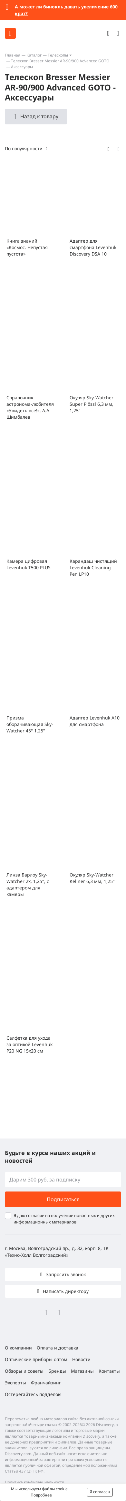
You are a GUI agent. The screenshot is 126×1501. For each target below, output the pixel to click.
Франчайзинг (46, 1383)
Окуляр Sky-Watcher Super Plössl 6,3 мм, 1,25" (91, 404)
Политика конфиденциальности (34, 1482)
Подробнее (41, 1495)
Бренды (57, 1371)
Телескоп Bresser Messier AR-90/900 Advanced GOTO (60, 61)
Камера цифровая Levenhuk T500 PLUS (28, 564)
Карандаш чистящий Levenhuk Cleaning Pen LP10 (93, 567)
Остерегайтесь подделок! (33, 1394)
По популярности (24, 148)
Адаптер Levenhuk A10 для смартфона (95, 721)
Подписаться (63, 1199)
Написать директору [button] (65, 1291)
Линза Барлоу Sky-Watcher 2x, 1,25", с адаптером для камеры (27, 884)
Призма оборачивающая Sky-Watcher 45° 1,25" (29, 724)
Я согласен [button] (100, 1492)
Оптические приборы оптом (36, 1359)
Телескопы (58, 55)
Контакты (109, 1371)
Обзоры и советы (24, 1371)
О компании (18, 1348)
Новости (81, 1359)
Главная (12, 55)
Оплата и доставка (57, 1348)
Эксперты (15, 1383)
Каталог (34, 55)
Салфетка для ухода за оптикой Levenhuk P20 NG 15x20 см (29, 1044)
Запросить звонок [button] (65, 1274)
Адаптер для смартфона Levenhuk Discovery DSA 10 (93, 247)
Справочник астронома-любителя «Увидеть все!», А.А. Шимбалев (30, 407)
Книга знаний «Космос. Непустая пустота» (27, 247)
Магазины (82, 1371)
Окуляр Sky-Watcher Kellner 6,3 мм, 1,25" (92, 878)
